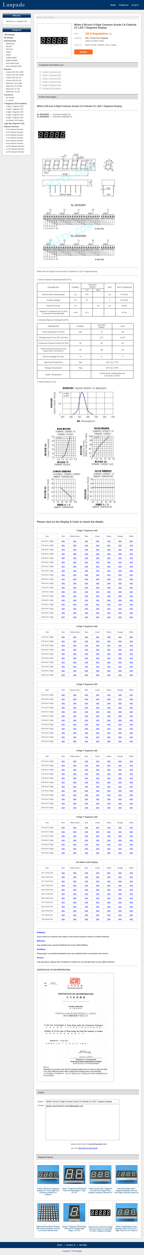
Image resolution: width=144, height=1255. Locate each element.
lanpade (79, 1251)
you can (74, 1148)
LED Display (49, 17)
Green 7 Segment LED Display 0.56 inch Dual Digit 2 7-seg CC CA (74, 1191)
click (63, 541)
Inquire (83, 52)
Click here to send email (87, 1148)
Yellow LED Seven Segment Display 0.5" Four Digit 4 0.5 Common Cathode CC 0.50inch (48, 1192)
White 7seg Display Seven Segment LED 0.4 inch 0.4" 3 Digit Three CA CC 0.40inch (126, 1229)
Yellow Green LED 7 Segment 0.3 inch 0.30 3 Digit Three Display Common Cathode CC (100, 1191)
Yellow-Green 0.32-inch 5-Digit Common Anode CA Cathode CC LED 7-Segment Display (100, 1229)
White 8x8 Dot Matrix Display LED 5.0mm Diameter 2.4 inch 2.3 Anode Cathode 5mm (48, 1229)
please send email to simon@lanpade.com (82, 1122)
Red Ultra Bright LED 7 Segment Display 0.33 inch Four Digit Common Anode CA (126, 1191)
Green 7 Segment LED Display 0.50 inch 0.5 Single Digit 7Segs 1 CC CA (74, 1229)
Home (39, 17)
